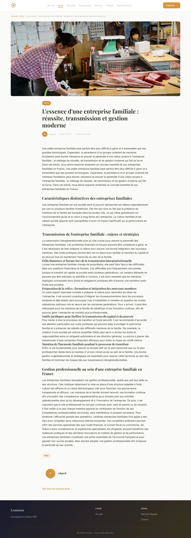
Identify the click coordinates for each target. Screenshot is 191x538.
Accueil (51, 5)
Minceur (98, 5)
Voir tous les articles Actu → (57, 488)
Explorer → (171, 5)
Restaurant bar (124, 5)
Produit (109, 5)
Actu (60, 5)
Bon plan (71, 5)
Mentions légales (149, 514)
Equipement (85, 5)
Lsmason (17, 510)
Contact (145, 519)
